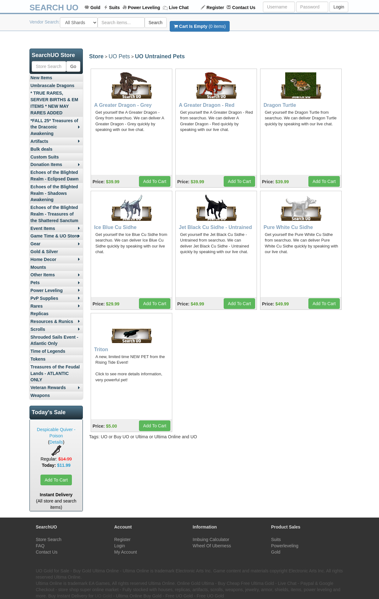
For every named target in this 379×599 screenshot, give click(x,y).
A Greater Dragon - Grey (123, 105)
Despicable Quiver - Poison (56, 432)
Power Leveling (144, 7)
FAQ (40, 545)
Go (73, 66)
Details (56, 442)
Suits (114, 7)
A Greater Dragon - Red (206, 105)
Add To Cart (56, 479)
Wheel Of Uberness (212, 545)
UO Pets (119, 56)
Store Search (48, 539)
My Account (125, 552)
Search (156, 22)
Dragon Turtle (280, 105)
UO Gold (103, 595)
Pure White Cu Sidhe (288, 227)
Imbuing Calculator (211, 539)
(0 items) (200, 26)
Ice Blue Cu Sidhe (115, 227)
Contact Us (243, 7)
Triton (101, 349)
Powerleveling (284, 545)
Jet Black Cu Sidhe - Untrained (215, 227)
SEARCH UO (53, 7)
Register (215, 7)
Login (339, 6)
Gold (95, 7)
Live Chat (179, 7)
